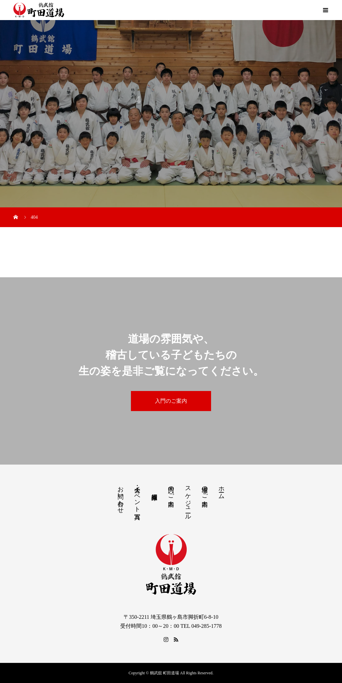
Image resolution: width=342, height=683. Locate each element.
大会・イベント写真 (137, 495)
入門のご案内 (171, 401)
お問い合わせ (120, 496)
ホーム (221, 489)
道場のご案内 (204, 489)
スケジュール (188, 499)
